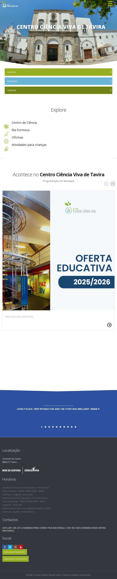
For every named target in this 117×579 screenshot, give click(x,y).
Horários (11, 72)
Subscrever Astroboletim (15, 559)
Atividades (12, 81)
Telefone (11, 90)
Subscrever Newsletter (14, 552)
